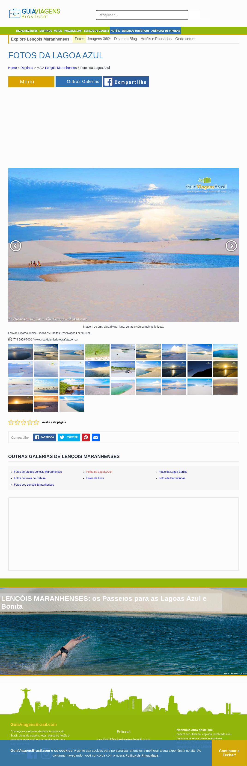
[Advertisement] (58, 125)
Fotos (79, 39)
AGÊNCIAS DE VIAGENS (165, 31)
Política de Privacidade (141, 755)
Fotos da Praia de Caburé (30, 478)
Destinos (27, 68)
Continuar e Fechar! (229, 753)
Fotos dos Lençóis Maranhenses (34, 484)
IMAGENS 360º (73, 31)
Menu (27, 82)
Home (12, 68)
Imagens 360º (99, 39)
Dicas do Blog (125, 39)
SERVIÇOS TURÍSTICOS (135, 31)
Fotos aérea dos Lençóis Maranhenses (38, 471)
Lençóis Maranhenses (61, 68)
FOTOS (58, 31)
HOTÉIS (115, 31)
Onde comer (185, 39)
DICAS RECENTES (27, 31)
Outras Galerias (83, 81)
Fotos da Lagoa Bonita (173, 471)
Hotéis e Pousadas (156, 39)
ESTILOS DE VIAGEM (96, 31)
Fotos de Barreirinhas (172, 478)
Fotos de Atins (95, 478)
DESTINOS (45, 31)
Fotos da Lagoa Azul (99, 471)
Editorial (123, 732)
